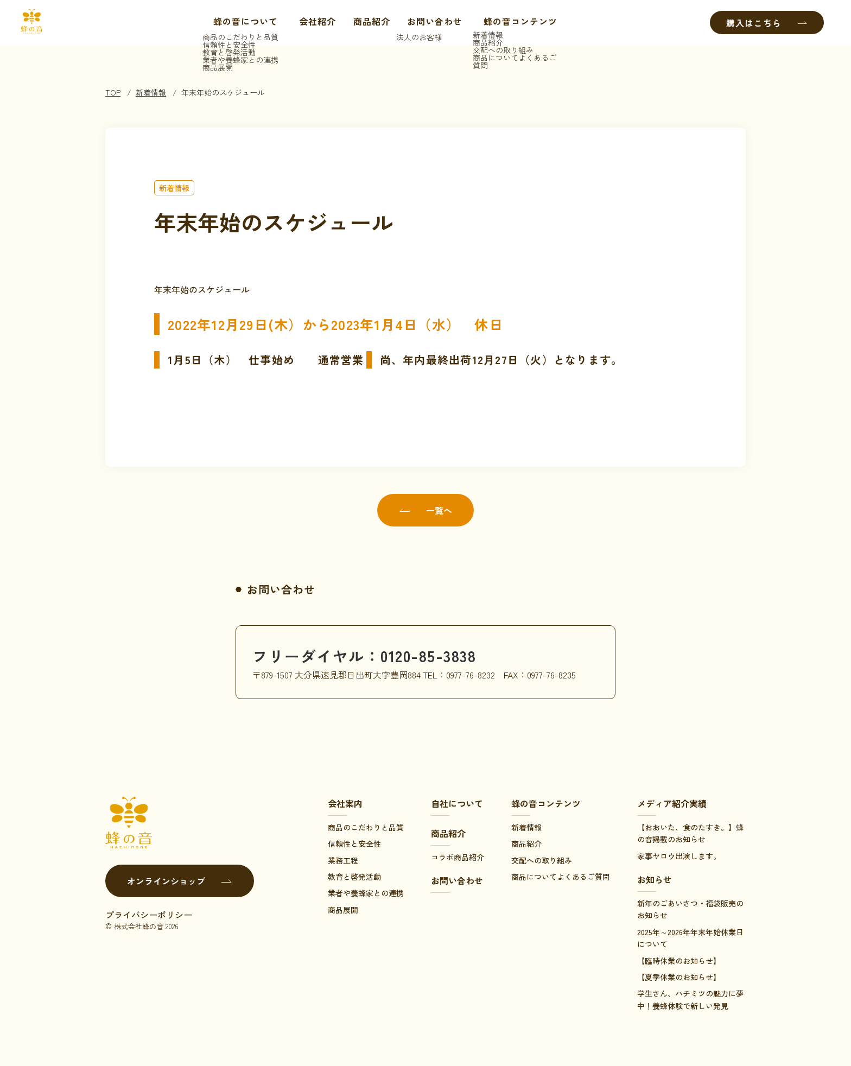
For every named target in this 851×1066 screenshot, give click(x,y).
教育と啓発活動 (354, 876)
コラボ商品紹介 (457, 857)
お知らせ (654, 879)
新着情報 (151, 92)
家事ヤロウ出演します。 (679, 856)
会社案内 (345, 803)
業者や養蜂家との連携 (366, 892)
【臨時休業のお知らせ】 (679, 960)
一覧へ (425, 510)
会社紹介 (314, 22)
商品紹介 (369, 22)
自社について (457, 803)
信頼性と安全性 (354, 843)
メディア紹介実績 (672, 803)
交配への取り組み (541, 860)
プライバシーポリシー (148, 914)
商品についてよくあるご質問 (560, 876)
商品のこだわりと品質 (366, 827)
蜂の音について (237, 22)
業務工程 (343, 860)
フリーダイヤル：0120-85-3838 (371, 655)
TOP (112, 92)
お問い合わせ (432, 22)
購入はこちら (767, 22)
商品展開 (343, 909)
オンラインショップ (179, 880)
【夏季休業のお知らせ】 (679, 977)
